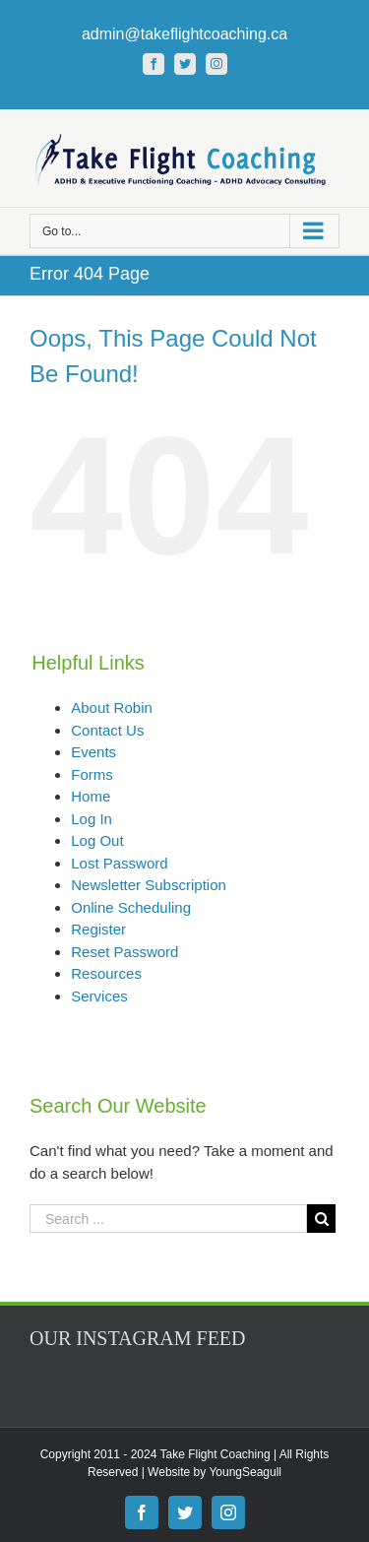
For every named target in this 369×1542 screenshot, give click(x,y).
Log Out (97, 840)
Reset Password (124, 951)
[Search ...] (168, 1218)
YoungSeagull (245, 1472)
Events (93, 751)
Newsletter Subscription (148, 884)
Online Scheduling (131, 907)
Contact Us (107, 730)
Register (98, 929)
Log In (91, 818)
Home (90, 796)
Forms (92, 774)
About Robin (112, 707)
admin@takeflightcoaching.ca (184, 34)
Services (99, 996)
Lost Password (119, 863)
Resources (106, 973)
